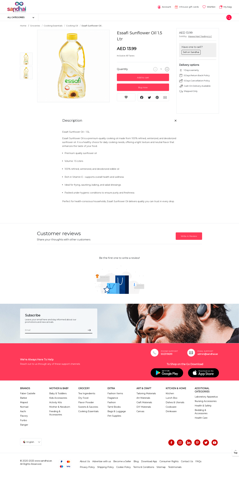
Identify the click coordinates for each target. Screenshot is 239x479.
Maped (24, 402)
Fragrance (112, 397)
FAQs (198, 461)
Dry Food (83, 397)
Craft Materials (144, 402)
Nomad (24, 406)
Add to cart (143, 77)
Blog (136, 461)
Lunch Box (171, 397)
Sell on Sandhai (191, 51)
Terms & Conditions (143, 466)
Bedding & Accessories (201, 411)
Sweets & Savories (88, 406)
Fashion (111, 402)
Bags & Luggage (116, 411)
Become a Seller (122, 461)
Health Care (201, 417)
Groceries (35, 25)
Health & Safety (203, 405)
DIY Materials (143, 406)
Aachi (23, 411)
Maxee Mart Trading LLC (200, 36)
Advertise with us (101, 461)
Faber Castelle (27, 393)
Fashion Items (115, 393)
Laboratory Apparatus (206, 396)
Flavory (24, 415)
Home (23, 25)
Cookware (171, 406)
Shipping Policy (105, 466)
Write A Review (189, 236)
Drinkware (171, 411)
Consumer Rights (168, 461)
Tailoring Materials (146, 393)
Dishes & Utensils (175, 402)
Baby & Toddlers (58, 393)
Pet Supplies (114, 415)
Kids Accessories (58, 397)
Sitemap (161, 466)
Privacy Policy (87, 466)
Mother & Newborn (59, 406)
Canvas (140, 411)
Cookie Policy (123, 466)
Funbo (23, 420)
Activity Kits (55, 402)
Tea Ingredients (86, 393)
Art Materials (143, 397)
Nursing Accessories (205, 400)
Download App (149, 461)
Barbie (23, 397)
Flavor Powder (86, 402)
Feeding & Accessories (55, 413)
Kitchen (170, 393)
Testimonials (174, 466)
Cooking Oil (72, 25)
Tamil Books (114, 406)
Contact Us (187, 461)
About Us (85, 461)
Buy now (143, 87)
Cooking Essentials (53, 25)
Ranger (24, 424)
